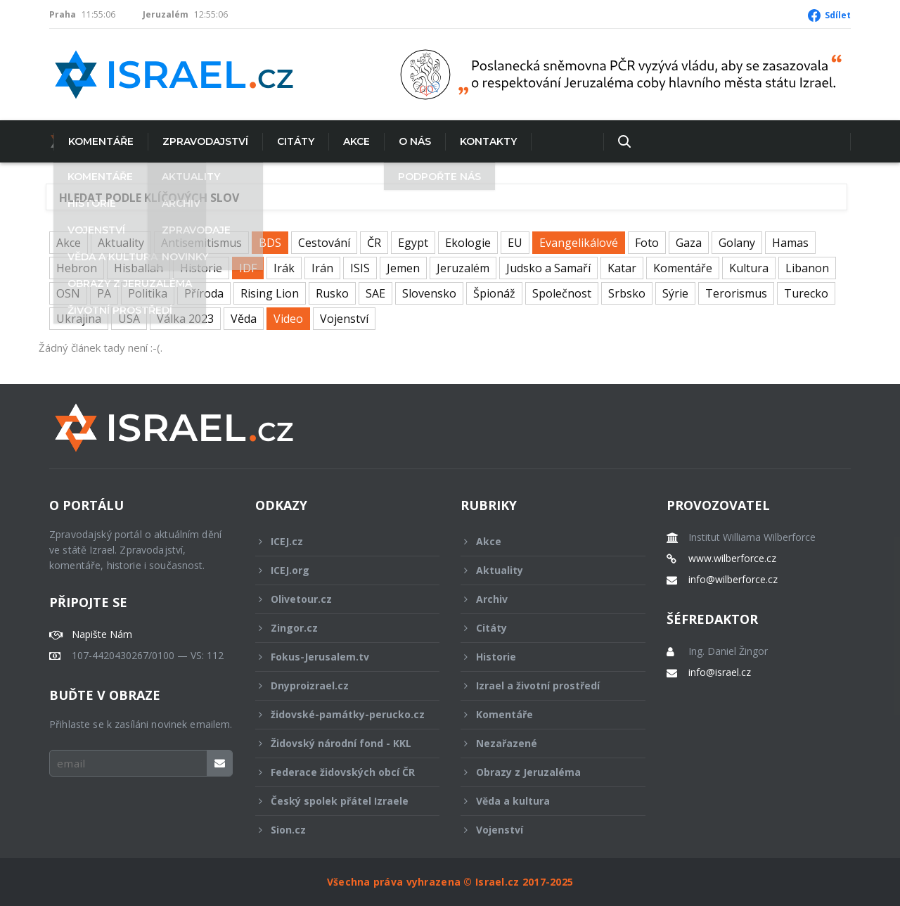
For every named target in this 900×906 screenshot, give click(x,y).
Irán (322, 268)
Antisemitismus (201, 242)
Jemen (403, 268)
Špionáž (494, 293)
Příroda (204, 293)
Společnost (561, 293)
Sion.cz (338, 829)
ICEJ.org (338, 570)
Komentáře (96, 141)
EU (515, 242)
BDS (270, 242)
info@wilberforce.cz (733, 579)
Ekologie (468, 242)
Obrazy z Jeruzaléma (543, 772)
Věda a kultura (543, 801)
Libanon (807, 268)
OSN (68, 293)
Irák (284, 268)
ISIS (360, 268)
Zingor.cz (338, 627)
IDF (248, 268)
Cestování (324, 242)
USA (129, 318)
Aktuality (121, 242)
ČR (374, 242)
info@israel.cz (719, 672)
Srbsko (626, 293)
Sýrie (675, 293)
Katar (622, 268)
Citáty (291, 141)
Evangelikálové (578, 242)
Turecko (806, 293)
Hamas (790, 242)
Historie (201, 268)
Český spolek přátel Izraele (338, 801)
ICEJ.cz (338, 541)
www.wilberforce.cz (732, 558)
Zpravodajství (201, 141)
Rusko (332, 293)
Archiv (543, 599)
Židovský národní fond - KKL (338, 743)
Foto (647, 242)
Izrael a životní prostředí (543, 685)
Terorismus (736, 293)
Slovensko (429, 293)
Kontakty (484, 141)
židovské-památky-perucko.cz (340, 718)
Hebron (76, 268)
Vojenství (344, 318)
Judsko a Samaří (548, 268)
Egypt (413, 242)
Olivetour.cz (338, 599)
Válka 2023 (185, 318)
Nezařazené (543, 743)
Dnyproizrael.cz (338, 685)
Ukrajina (78, 318)
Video (288, 318)
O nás (410, 141)
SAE (375, 293)
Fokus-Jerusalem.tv (338, 656)
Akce (352, 141)
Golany (737, 242)
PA (104, 293)
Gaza (689, 242)
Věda (244, 318)
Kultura (749, 268)
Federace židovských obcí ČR (338, 772)
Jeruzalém (463, 268)
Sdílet (838, 15)
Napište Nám (102, 634)
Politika (147, 293)
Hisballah (138, 268)
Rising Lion (269, 293)
